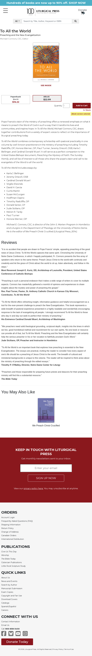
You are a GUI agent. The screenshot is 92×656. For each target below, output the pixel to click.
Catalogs (5, 603)
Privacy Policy (57, 649)
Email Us (5, 625)
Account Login (8, 517)
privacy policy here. (33, 488)
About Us (5, 577)
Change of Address (10, 532)
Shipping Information (10, 525)
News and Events (9, 581)
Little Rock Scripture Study (13, 566)
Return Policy (7, 528)
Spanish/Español (8, 606)
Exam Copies (7, 592)
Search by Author (9, 585)
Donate (82, 10)
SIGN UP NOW (46, 478)
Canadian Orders (8, 535)
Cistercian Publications (11, 562)
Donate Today (17, 642)
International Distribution (12, 539)
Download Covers (9, 599)
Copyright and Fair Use (11, 596)
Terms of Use (69, 649)
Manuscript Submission (11, 588)
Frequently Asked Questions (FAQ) (17, 521)
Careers (4, 610)
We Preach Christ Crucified (46, 425)
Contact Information (10, 621)
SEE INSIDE (46, 85)
